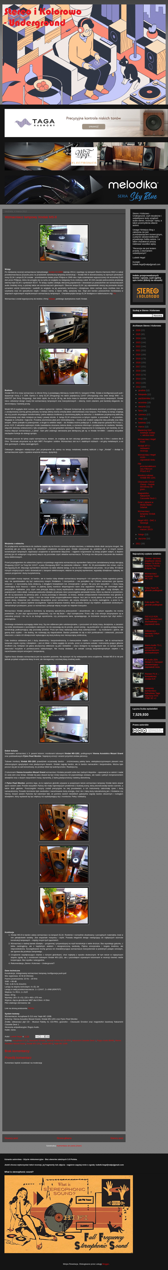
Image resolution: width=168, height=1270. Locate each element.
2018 (138, 362)
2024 (138, 338)
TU (114, 293)
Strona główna (64, 1138)
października (144, 398)
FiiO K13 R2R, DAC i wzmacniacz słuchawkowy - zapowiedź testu (153, 620)
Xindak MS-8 (47, 1043)
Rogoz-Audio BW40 (105, 1040)
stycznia (142, 538)
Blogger (105, 1264)
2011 (138, 543)
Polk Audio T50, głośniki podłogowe (153, 603)
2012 (138, 387)
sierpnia (142, 406)
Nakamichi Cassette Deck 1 (84, 1040)
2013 (138, 383)
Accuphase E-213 (20, 1040)
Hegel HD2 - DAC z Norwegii (147, 521)
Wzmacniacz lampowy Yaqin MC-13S (152, 576)
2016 (138, 370)
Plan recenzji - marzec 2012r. (145, 528)
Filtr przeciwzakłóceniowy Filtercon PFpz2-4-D (147, 467)
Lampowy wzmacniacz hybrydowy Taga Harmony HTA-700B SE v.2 (152, 693)
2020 (138, 354)
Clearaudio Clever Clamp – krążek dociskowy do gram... (146, 485)
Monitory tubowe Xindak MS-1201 (147, 476)
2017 (138, 366)
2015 (138, 374)
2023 (138, 342)
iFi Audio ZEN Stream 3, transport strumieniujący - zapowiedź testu (154, 663)
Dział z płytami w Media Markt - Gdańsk (145, 505)
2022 (138, 346)
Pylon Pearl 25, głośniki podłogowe (153, 589)
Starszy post (116, 1138)
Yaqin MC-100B (60, 1043)
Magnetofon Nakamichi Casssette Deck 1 (147, 495)
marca (141, 426)
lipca (140, 410)
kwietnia (142, 422)
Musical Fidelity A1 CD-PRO (59, 1040)
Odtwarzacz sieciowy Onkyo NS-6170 (152, 633)
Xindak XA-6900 (56, 272)
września (142, 402)
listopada (142, 394)
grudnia (142, 390)
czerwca (142, 414)
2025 (138, 334)
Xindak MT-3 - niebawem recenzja (144, 448)
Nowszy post (11, 1138)
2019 (138, 358)
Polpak (52, 299)
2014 (138, 378)
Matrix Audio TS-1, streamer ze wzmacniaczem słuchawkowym (153, 649)
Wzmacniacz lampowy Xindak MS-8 (146, 514)
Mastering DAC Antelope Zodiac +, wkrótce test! (146, 432)
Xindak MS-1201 (33, 1043)
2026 (138, 330)
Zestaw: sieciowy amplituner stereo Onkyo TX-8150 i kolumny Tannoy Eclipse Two (153, 563)
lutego (141, 534)
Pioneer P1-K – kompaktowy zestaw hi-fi (152, 676)
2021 (138, 350)
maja (140, 418)
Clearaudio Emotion (37, 1040)
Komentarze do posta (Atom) (69, 1146)
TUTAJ (31, 1008)
